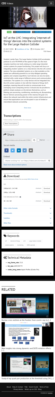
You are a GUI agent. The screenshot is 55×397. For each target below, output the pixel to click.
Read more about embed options (15, 165)
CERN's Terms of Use (32, 179)
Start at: (41, 140)
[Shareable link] (18, 140)
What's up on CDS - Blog (33, 389)
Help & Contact (17, 387)
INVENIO (50, 393)
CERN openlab (31, 245)
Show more (27, 108)
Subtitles (27, 218)
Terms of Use (44, 387)
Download (47, 188)
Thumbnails (27, 213)
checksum (38, 188)
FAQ (26, 387)
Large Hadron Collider (35, 241)
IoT (6, 241)
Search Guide (33, 387)
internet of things (15, 241)
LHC (24, 241)
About (9, 387)
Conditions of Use (23, 49)
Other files (27, 223)
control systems (9, 245)
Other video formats (27, 208)
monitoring (20, 245)
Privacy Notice (18, 389)
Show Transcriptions (11, 124)
